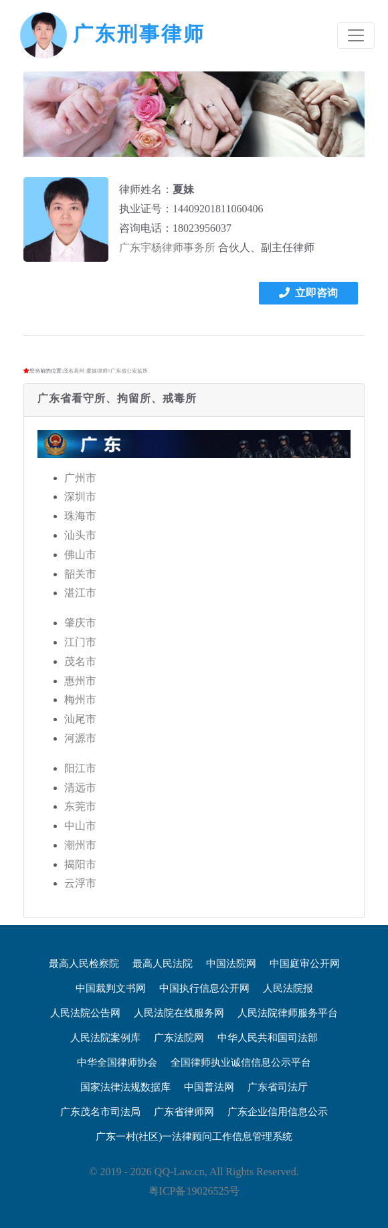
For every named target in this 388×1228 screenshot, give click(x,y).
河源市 (80, 738)
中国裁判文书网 (111, 988)
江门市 (80, 642)
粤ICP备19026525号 (194, 1191)
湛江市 (80, 592)
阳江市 (80, 768)
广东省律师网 (184, 1111)
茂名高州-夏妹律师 (85, 371)
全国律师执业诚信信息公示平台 (241, 1062)
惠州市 (80, 680)
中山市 (80, 825)
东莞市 (80, 806)
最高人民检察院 (84, 963)
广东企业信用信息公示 (277, 1111)
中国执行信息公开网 (204, 988)
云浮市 (80, 883)
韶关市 (80, 574)
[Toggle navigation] (356, 35)
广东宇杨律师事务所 (167, 247)
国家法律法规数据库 (125, 1087)
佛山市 (80, 554)
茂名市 (80, 661)
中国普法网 (209, 1087)
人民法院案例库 (105, 1037)
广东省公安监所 (129, 371)
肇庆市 (80, 622)
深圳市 (80, 496)
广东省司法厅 (278, 1087)
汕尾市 (80, 719)
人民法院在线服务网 (179, 1013)
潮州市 (80, 845)
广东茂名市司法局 (100, 1111)
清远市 (80, 787)
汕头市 (80, 535)
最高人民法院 (162, 963)
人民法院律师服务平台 (287, 1013)
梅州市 (80, 699)
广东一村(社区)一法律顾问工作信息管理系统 (194, 1136)
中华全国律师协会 (117, 1062)
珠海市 (80, 516)
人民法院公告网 (85, 1013)
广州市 (80, 477)
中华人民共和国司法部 (267, 1037)
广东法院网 (179, 1037)
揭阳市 (80, 864)
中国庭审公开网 (305, 963)
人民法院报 (288, 988)
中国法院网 (231, 963)
